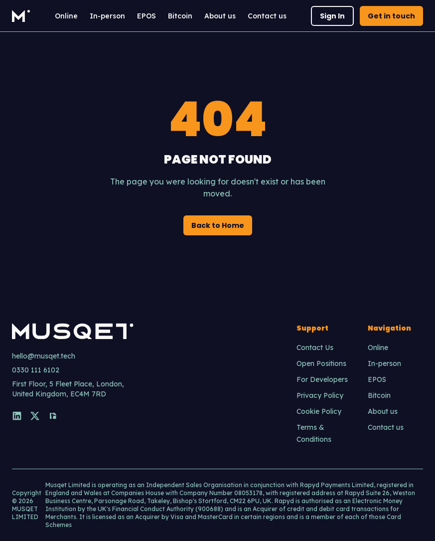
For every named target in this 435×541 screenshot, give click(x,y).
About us (220, 15)
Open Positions (321, 363)
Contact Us (314, 347)
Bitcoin (180, 15)
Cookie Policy (318, 411)
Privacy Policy (319, 395)
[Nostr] (53, 416)
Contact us (267, 15)
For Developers (322, 379)
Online (66, 15)
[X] (35, 416)
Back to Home (217, 225)
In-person (107, 15)
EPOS (146, 15)
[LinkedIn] (17, 416)
